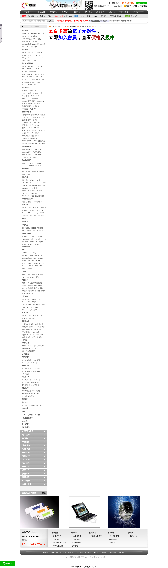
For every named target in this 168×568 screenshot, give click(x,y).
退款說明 (112, 543)
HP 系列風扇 (26, 228)
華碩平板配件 (37, 155)
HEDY (39, 210)
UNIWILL (25, 79)
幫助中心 (136, 6)
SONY (31, 72)
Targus (41, 242)
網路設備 (25, 177)
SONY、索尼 (26, 93)
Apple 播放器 (26, 335)
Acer (23, 274)
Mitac (42, 74)
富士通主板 (26, 41)
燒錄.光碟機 (38, 285)
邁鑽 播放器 (39, 324)
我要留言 (105, 552)
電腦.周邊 (41, 12)
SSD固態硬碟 (31, 283)
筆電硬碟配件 (27, 106)
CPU (32, 293)
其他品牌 (25, 157)
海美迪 (24, 340)
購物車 (128, 6)
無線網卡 (34, 130)
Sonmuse (25, 266)
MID (29, 253)
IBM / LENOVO (27, 231)
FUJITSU (31, 55)
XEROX (40, 163)
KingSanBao (26, 196)
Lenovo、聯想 (27, 90)
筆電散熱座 (38, 202)
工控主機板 (123, 12)
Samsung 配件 (26, 152)
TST (36, 266)
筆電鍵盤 (25, 50)
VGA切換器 (36, 369)
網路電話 (25, 180)
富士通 (24, 104)
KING (24, 263)
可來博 (36, 255)
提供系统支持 (92, 567)
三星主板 (34, 41)
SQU (34, 82)
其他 (37, 277)
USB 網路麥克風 (39, 141)
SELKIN (43, 239)
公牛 (23, 268)
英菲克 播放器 (40, 327)
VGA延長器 (36, 380)
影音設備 (26, 452)
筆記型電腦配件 (27, 199)
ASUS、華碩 (26, 101)
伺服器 (24, 411)
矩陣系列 (25, 399)
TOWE (24, 253)
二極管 (81, 16)
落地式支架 (25, 343)
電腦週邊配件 (26, 112)
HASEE (24, 72)
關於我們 (46, 552)
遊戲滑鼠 (42, 143)
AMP (35, 193)
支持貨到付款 (98, 21)
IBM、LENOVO (27, 58)
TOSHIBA (33, 215)
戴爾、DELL (26, 98)
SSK (43, 125)
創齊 (23, 128)
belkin (30, 244)
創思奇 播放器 (37, 337)
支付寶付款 (76, 539)
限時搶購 (31, 16)
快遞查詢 (97, 552)
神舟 (31, 109)
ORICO (38, 125)
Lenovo (24, 213)
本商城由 (74, 567)
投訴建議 (143, 6)
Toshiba (41, 58)
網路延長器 (26, 385)
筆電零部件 (25, 87)
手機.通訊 (26, 442)
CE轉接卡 (33, 138)
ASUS (30, 53)
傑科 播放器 (37, 329)
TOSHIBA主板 (27, 39)
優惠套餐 (69, 16)
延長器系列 (26, 136)
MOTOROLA (34, 157)
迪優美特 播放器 (28, 327)
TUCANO (37, 244)
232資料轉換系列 (28, 396)
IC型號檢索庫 (27, 431)
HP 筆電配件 (26, 405)
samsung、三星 (38, 93)
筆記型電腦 (25, 205)
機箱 (41, 288)
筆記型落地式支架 (28, 351)
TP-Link (25, 193)
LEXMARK (33, 166)
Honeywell (36, 263)
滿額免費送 (59, 16)
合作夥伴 (80, 552)
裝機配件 (25, 280)
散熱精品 (35, 172)
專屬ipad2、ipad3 (28, 346)
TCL (23, 307)
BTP (42, 79)
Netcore (38, 183)
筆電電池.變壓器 (27, 63)
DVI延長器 (26, 382)
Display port (35, 393)
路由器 (38, 180)
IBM (34, 90)
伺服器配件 (41, 291)
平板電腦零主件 (27, 418)
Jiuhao (29, 263)
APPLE (35, 53)
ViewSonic (41, 215)
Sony (44, 304)
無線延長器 (35, 385)
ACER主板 (26, 36)
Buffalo (32, 183)
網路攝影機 (26, 115)
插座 (23, 250)
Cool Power (33, 258)
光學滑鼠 (25, 117)
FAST (44, 183)
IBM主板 (34, 36)
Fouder (43, 208)
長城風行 (30, 261)
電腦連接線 (26, 174)
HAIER (24, 85)
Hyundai (31, 302)
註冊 (119, 6)
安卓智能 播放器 (28, 324)
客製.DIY (26, 456)
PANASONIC (26, 82)
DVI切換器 (26, 371)
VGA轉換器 (36, 391)
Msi (23, 77)
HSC (40, 191)
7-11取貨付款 (76, 536)
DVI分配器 (26, 363)
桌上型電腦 (25, 313)
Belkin (31, 255)
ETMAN (25, 258)
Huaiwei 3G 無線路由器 (30, 191)
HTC (36, 55)
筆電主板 (25, 31)
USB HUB (40, 117)
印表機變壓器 (27, 123)
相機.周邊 (100, 12)
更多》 (44, 493)
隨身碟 (24, 218)
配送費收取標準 (96, 536)
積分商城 (40, 16)
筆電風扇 (25, 225)
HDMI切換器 (26, 369)
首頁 (28, 12)
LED (95, 16)
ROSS (40, 253)
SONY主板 (37, 39)
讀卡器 (35, 120)
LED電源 (26, 481)
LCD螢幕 (33, 117)
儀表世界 (26, 470)
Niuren (43, 263)
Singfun (40, 258)
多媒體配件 (35, 115)
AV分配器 (34, 363)
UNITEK (36, 128)
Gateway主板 (26, 44)
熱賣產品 (34, 196)
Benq (40, 53)
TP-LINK (25, 183)
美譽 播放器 (26, 337)
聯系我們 (54, 552)
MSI (35, 109)
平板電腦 (25, 296)
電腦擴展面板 (33, 143)
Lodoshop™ (82, 567)
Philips (34, 253)
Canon (24, 163)
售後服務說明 (114, 536)
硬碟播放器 (25, 321)
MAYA (31, 266)
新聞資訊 (71, 552)
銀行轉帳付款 (76, 543)
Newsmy (25, 304)
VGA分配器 (36, 360)
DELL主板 (40, 34)
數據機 (24, 120)
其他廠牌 (37, 104)
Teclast (29, 307)
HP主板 (33, 34)
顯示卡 (30, 285)
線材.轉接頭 (26, 172)
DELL (24, 55)
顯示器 (30, 288)
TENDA (25, 188)
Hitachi (30, 85)
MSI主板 (25, 47)
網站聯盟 (113, 552)
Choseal (29, 268)
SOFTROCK (26, 247)
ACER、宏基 (34, 96)
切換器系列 (35, 133)
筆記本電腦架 (40, 346)
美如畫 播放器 (27, 332)
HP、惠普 (25, 96)
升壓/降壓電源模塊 (116, 16)
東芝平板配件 (27, 155)
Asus (34, 208)
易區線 (24, 143)
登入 (115, 6)
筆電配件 (25, 402)
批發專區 (26, 474)
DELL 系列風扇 (37, 228)
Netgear (31, 185)
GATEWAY (35, 60)
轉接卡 (30, 202)
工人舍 (32, 79)
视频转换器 (26, 393)
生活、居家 (26, 484)
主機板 (24, 285)
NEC (38, 82)
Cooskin (39, 236)
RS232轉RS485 (27, 141)
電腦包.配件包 (26, 233)
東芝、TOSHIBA (38, 101)
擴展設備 (42, 130)
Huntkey (25, 255)
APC (40, 266)
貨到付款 (75, 546)
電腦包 (24, 202)
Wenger (24, 244)
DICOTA (36, 239)
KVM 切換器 (35, 371)
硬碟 (23, 283)
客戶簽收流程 (58, 546)
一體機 (24, 271)
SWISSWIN (33, 242)
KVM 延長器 (35, 382)
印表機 (42, 115)
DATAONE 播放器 (38, 335)
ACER (24, 53)
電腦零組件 (25, 169)
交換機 (41, 196)
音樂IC (77, 12)
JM (41, 255)
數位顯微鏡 (25, 427)
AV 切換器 (25, 374)
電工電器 (26, 460)
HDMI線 (36, 332)
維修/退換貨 (113, 539)
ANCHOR (38, 261)
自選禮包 (49, 16)
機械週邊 (26, 477)
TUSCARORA (27, 239)
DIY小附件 (26, 293)
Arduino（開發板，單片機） (31, 415)
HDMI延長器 (26, 380)
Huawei (24, 302)
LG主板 (42, 44)
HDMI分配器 (26, 360)
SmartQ (38, 304)
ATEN (31, 193)
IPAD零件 (25, 421)
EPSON (30, 163)
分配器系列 (26, 133)
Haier (38, 299)
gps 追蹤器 (25, 354)
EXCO (24, 236)
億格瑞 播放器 (27, 329)
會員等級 (56, 539)
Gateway (35, 98)
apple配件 (135, 12)
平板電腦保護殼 (27, 149)
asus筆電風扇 (38, 231)
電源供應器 (32, 291)
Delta (38, 79)
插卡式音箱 (26, 130)
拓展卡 (36, 288)
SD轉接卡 (25, 138)
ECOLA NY (32, 236)
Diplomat (25, 242)
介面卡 (41, 172)
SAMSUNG (26, 60)
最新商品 (134, 16)
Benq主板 (35, 44)
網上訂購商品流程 (59, 543)
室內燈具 (88, 12)
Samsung (25, 166)
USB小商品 (37, 123)
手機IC (89, 16)
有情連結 (88, 552)
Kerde (24, 261)
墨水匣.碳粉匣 (26, 160)
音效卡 (24, 288)
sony (35, 58)
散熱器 (24, 291)
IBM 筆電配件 (37, 405)
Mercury (25, 185)
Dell (38, 208)
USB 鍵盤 (25, 408)
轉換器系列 (35, 136)
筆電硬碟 (36, 106)
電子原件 (65, 12)
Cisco (43, 185)
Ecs (34, 69)
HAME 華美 (33, 188)
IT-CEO (29, 128)
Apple (29, 208)
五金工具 (26, 463)
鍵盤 (29, 120)
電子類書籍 (25, 424)
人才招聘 (63, 552)
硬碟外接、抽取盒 (28, 125)
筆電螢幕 (25, 222)
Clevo (24, 69)
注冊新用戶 (57, 536)
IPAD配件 (37, 149)
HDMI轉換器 (26, 391)
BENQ (30, 104)
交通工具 (26, 467)
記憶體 (39, 283)
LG (35, 85)
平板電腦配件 (26, 146)
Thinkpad (25, 215)
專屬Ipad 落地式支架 (29, 348)
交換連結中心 (132, 536)
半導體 (25, 438)
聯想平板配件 (37, 152)
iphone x (112, 12)
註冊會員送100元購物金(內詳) (121, 21)
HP (40, 55)
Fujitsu (38, 69)
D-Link (37, 185)
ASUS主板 (25, 34)
